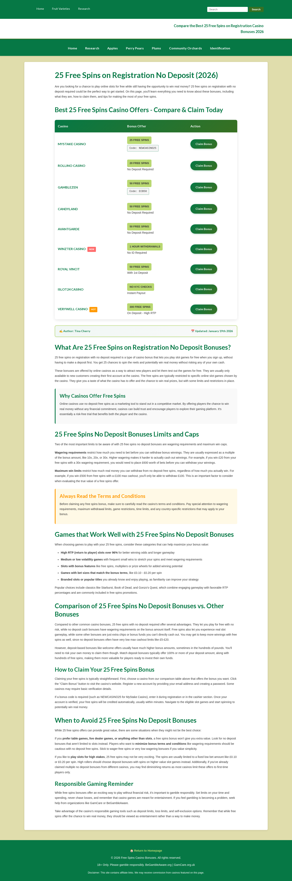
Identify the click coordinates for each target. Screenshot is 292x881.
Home (40, 8)
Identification (220, 48)
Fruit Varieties (61, 8)
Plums (156, 48)
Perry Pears (135, 48)
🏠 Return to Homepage (146, 850)
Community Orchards (185, 48)
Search (256, 9)
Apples (112, 48)
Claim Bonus (203, 144)
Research (84, 8)
